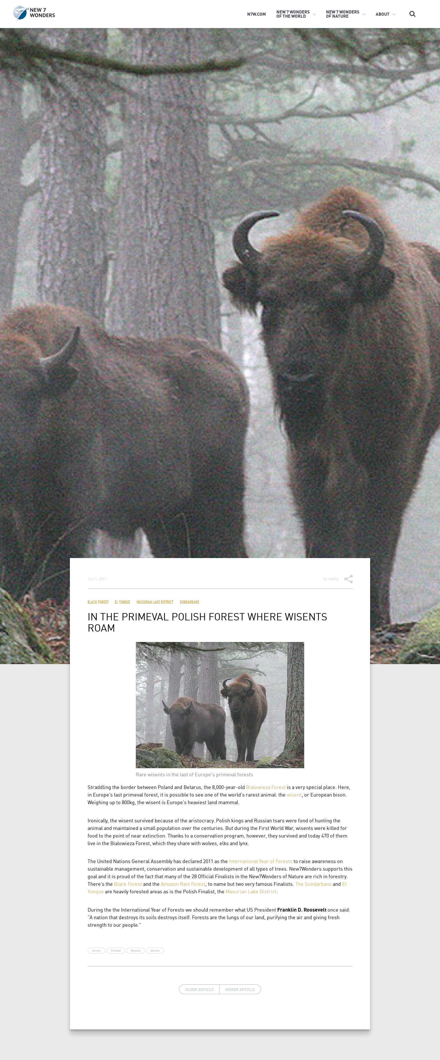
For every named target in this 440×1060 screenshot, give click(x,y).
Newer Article (240, 989)
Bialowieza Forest (266, 787)
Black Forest (98, 603)
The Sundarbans (313, 883)
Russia (135, 951)
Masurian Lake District (155, 603)
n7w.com (256, 14)
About (382, 14)
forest (96, 951)
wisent (294, 794)
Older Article (199, 989)
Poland (116, 951)
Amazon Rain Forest (183, 883)
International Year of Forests (260, 861)
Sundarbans (189, 603)
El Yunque (122, 603)
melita (333, 578)
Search (412, 14)
